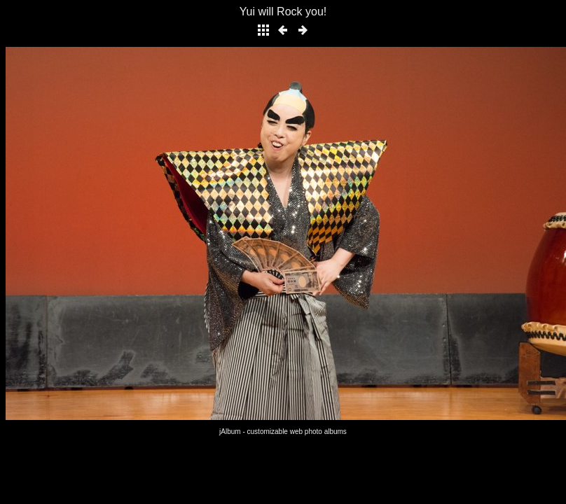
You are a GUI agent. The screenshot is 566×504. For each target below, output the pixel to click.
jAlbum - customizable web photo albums (283, 431)
